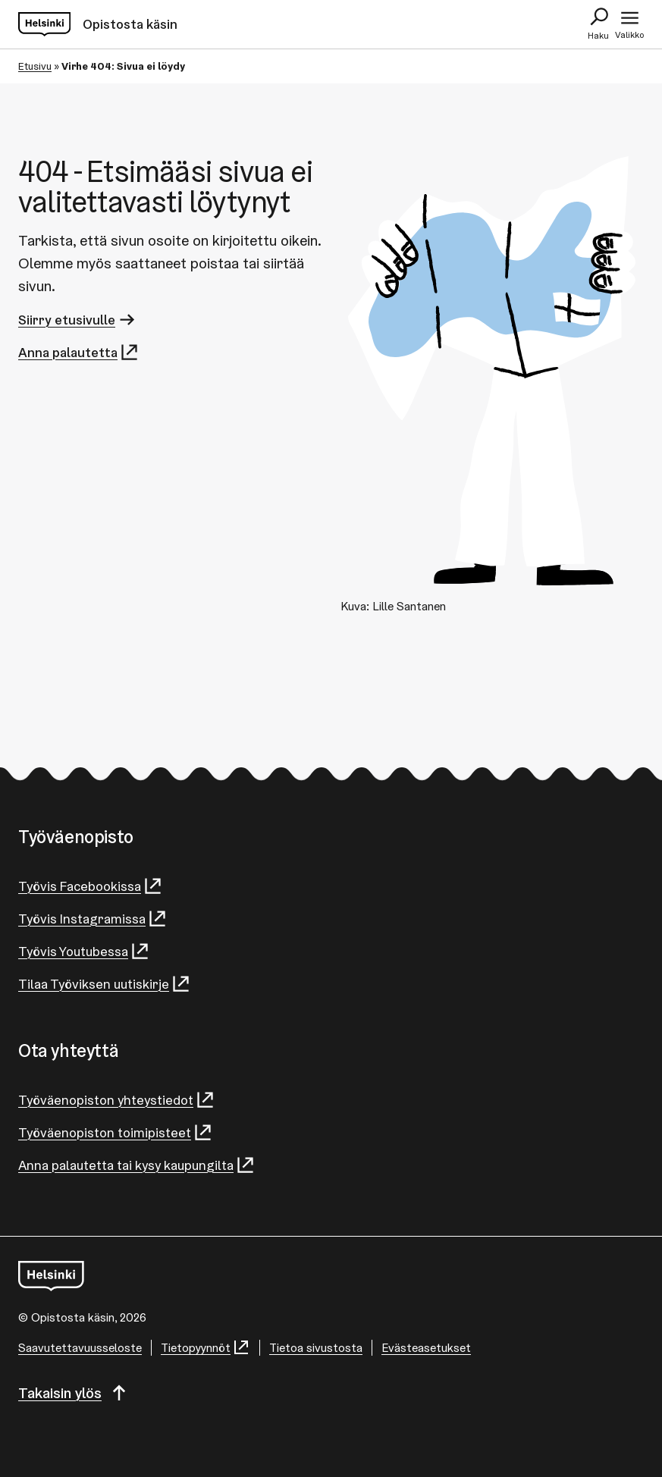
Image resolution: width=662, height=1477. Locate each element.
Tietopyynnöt (205, 1348)
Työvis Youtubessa (84, 951)
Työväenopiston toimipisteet (115, 1132)
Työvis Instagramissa (93, 918)
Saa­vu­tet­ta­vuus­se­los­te (80, 1348)
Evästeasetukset (426, 1348)
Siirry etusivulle (77, 319)
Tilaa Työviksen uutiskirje (104, 984)
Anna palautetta (79, 352)
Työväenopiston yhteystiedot (116, 1100)
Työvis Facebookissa (90, 886)
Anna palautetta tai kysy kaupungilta (137, 1165)
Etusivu (35, 66)
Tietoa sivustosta (315, 1348)
